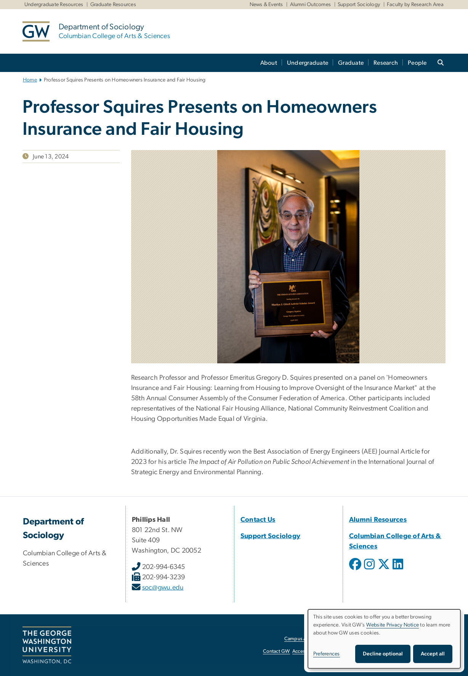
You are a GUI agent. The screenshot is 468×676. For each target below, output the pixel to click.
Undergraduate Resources (53, 4)
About (268, 63)
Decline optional (383, 654)
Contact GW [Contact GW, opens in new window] (276, 651)
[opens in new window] (356, 570)
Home (30, 80)
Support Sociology (359, 4)
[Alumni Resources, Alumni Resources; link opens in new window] (378, 519)
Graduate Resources (113, 4)
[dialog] (384, 638)
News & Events (266, 4)
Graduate (351, 63)
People (417, 63)
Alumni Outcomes (310, 4)
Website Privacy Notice (392, 625)
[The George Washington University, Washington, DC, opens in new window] (46, 645)
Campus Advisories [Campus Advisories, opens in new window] (305, 638)
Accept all (433, 654)
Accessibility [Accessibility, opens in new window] (305, 651)
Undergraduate (307, 63)
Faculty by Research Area (415, 4)
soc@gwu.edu (163, 587)
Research (385, 63)
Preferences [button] (326, 654)
